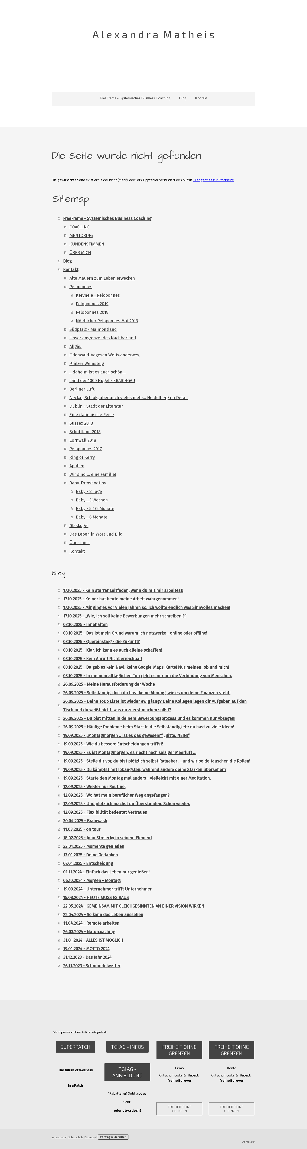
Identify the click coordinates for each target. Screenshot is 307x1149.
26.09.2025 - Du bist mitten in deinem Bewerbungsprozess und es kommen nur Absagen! (149, 718)
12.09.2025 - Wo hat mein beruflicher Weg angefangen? (116, 795)
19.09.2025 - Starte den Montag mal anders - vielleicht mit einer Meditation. (136, 778)
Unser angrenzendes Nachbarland (102, 337)
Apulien (76, 465)
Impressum (58, 1137)
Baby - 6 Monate (91, 517)
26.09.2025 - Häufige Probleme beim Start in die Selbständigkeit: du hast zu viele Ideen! (148, 726)
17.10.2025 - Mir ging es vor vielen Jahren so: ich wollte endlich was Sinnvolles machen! (146, 607)
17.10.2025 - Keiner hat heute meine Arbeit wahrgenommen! (120, 598)
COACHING (79, 227)
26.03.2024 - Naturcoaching (89, 931)
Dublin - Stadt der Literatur (96, 406)
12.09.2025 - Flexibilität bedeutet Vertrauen (105, 812)
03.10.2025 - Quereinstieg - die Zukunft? (101, 641)
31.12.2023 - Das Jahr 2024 (87, 957)
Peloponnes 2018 (91, 312)
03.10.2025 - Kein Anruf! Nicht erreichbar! (102, 658)
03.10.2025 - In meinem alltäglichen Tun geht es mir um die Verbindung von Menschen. (147, 675)
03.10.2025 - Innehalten (85, 624)
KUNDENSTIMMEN (86, 244)
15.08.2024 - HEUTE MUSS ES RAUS (95, 897)
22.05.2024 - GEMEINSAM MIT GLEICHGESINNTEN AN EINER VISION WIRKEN (133, 906)
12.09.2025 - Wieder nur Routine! (94, 786)
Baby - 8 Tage (88, 491)
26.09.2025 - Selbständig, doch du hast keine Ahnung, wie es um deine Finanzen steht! (146, 692)
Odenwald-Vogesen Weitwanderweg (104, 354)
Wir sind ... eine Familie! (92, 474)
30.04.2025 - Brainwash (85, 820)
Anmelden (249, 1141)
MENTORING (80, 235)
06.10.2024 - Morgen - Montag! (91, 880)
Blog (182, 98)
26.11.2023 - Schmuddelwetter (91, 965)
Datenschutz (75, 1137)
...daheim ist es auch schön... (97, 372)
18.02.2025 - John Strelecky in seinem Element (107, 837)
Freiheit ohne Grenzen (179, 1050)
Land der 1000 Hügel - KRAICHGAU (102, 380)
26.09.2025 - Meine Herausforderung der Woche (108, 684)
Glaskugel (78, 525)
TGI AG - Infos (127, 1047)
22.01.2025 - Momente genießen (93, 846)
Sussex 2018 (81, 423)
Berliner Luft (81, 389)
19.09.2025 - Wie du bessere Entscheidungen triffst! (113, 744)
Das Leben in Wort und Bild (95, 534)
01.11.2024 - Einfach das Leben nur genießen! (106, 871)
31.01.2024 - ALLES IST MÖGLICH (93, 940)
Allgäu (75, 346)
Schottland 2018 (84, 431)
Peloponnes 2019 (91, 303)
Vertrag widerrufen (113, 1137)
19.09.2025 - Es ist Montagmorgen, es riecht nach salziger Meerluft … (129, 752)
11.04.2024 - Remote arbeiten (91, 923)
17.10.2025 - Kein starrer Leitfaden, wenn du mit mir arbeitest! (123, 590)
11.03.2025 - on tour (81, 829)
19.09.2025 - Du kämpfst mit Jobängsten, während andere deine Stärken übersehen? (144, 769)
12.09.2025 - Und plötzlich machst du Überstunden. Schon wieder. (126, 803)
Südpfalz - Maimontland (92, 329)
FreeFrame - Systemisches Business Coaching (135, 98)
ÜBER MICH (80, 252)
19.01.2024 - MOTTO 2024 (86, 948)
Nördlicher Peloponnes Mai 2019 (106, 320)
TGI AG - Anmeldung (127, 1072)
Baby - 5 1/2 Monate (94, 508)
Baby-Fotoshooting (87, 482)
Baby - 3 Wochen (91, 500)
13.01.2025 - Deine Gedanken (90, 854)
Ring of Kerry (81, 457)
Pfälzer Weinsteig (86, 363)
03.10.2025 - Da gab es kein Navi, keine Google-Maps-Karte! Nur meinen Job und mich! (146, 667)
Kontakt (201, 98)
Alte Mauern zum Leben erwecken (102, 278)
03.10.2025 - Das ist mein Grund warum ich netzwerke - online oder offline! (135, 633)
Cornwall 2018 (82, 440)
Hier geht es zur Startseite (213, 180)
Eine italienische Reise (91, 414)
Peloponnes (80, 286)
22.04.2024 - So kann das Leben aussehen (103, 914)
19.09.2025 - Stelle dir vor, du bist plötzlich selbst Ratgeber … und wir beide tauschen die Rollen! (156, 761)
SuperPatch (75, 1047)
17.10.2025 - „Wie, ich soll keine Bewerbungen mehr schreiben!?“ (124, 616)
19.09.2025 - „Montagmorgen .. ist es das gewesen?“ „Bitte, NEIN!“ (126, 735)
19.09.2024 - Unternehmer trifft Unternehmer (107, 889)
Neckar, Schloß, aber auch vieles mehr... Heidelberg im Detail (128, 397)
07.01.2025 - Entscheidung (88, 863)
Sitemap (90, 1137)
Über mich (79, 542)
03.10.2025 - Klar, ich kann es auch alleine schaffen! (112, 650)
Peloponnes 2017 (85, 448)
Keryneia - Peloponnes (97, 295)
